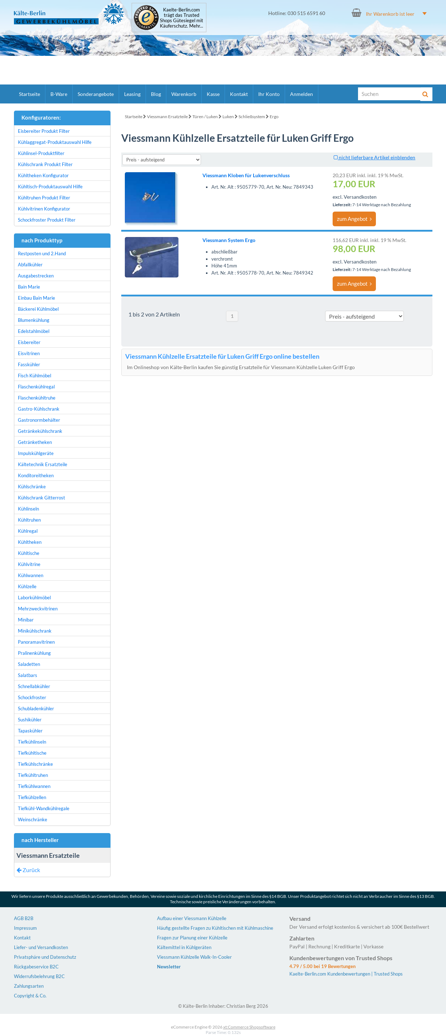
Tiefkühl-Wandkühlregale (43, 808)
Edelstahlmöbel (33, 331)
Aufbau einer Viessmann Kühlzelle (191, 918)
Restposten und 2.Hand (42, 253)
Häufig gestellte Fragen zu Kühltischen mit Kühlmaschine (215, 928)
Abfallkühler (30, 264)
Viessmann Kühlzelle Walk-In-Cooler (194, 957)
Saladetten (29, 664)
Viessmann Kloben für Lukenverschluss (246, 175)
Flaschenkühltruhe (36, 398)
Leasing (132, 94)
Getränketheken (35, 442)
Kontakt (239, 94)
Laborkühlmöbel (34, 597)
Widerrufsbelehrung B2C (39, 976)
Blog (156, 94)
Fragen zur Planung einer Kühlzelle (192, 937)
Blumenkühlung (33, 320)
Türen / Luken (205, 116)
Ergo (274, 116)
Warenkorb (183, 94)
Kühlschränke (32, 486)
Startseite (29, 94)
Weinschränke (32, 819)
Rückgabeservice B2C (36, 966)
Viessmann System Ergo (228, 240)
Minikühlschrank (35, 631)
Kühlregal (28, 531)
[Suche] (389, 93)
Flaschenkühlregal (36, 387)
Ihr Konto (269, 94)
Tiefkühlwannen (34, 786)
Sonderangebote (96, 94)
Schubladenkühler (36, 708)
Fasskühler (29, 364)
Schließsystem (252, 116)
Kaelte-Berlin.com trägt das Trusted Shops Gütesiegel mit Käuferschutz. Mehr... (181, 18)
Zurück (28, 869)
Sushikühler (29, 719)
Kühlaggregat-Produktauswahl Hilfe (55, 142)
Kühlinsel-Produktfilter (41, 153)
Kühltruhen (29, 520)
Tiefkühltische (32, 753)
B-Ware (58, 94)
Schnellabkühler (34, 686)
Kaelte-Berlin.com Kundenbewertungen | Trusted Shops (346, 974)
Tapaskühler (30, 731)
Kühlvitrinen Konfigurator (44, 209)
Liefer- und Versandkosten (41, 947)
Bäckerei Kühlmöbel (38, 309)
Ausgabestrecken (36, 276)
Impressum (25, 928)
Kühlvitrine (29, 564)
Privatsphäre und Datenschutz (45, 957)
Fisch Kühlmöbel (34, 375)
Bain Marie (29, 287)
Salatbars (27, 675)
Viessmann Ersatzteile (167, 116)
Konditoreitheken (36, 475)
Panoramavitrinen (36, 642)
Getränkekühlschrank (40, 431)
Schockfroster (32, 697)
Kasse (213, 94)
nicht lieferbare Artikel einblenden (374, 157)
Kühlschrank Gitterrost (41, 497)
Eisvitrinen (29, 353)
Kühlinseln (28, 509)
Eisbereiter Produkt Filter (44, 131)
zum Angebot (354, 219)
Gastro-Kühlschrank (38, 409)
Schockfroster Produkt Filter (46, 220)
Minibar (26, 620)
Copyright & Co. (30, 995)
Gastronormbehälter (39, 420)
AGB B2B (23, 918)
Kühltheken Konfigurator (43, 175)
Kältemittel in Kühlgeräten (184, 947)
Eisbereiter (29, 342)
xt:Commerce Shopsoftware (249, 1027)
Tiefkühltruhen (33, 775)
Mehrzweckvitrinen (38, 608)
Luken (228, 116)
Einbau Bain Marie (36, 298)
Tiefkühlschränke (35, 764)
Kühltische (28, 553)
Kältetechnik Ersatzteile (42, 464)
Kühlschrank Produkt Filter (45, 164)
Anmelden (301, 94)
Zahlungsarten (29, 986)
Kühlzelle (27, 586)
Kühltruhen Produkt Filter (44, 197)
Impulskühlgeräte (36, 453)
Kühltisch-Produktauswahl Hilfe (50, 186)
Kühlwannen (30, 575)
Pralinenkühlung (34, 653)
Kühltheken (29, 542)
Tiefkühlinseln (32, 742)
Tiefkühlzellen (32, 797)
